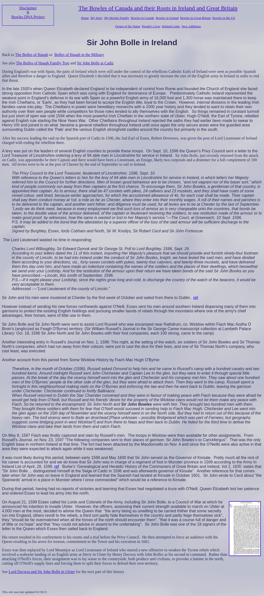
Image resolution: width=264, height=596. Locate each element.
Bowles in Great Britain (195, 18)
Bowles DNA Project (28, 17)
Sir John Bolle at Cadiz (95, 63)
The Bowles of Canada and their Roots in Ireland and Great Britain (158, 8)
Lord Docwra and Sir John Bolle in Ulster (42, 572)
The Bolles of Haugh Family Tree (42, 63)
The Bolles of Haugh (31, 55)
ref (195, 298)
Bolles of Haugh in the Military (79, 55)
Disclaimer (28, 8)
